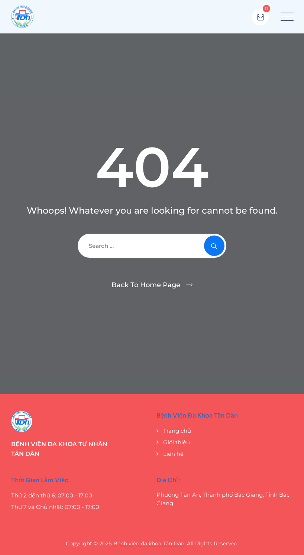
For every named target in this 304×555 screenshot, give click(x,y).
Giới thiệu (176, 442)
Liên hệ (173, 453)
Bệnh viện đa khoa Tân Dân (148, 543)
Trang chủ (177, 430)
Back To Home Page (145, 285)
